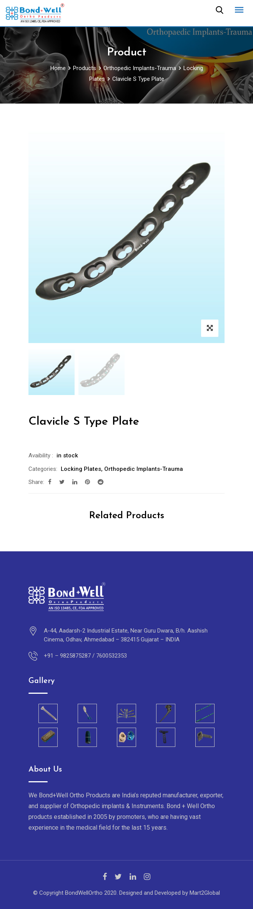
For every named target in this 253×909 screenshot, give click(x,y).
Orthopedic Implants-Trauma (143, 468)
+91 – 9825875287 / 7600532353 (85, 655)
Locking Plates (81, 468)
